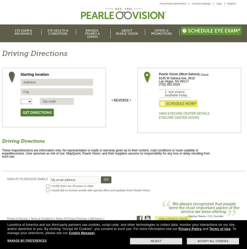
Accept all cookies (213, 241)
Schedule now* (178, 103)
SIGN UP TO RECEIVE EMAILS (27, 179)
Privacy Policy (190, 229)
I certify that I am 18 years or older (72, 186)
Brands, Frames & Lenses (92, 33)
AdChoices (96, 218)
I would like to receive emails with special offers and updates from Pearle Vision (100, 190)
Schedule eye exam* (211, 30)
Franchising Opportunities (173, 3)
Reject (156, 241)
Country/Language (201, 3)
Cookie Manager (82, 233)
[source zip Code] (57, 101)
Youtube (148, 219)
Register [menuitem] (231, 3)
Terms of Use (220, 229)
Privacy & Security (17, 218)
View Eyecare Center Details (184, 113)
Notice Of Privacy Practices (71, 218)
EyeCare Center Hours (179, 117)
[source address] (57, 82)
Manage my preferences (27, 240)
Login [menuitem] (219, 3)
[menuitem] (174, 4)
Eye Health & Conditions (58, 32)
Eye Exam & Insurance (23, 32)
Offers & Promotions (161, 32)
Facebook (140, 219)
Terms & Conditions (42, 218)
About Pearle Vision (127, 32)
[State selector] (26, 101)
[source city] (57, 91)
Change (204, 74)
